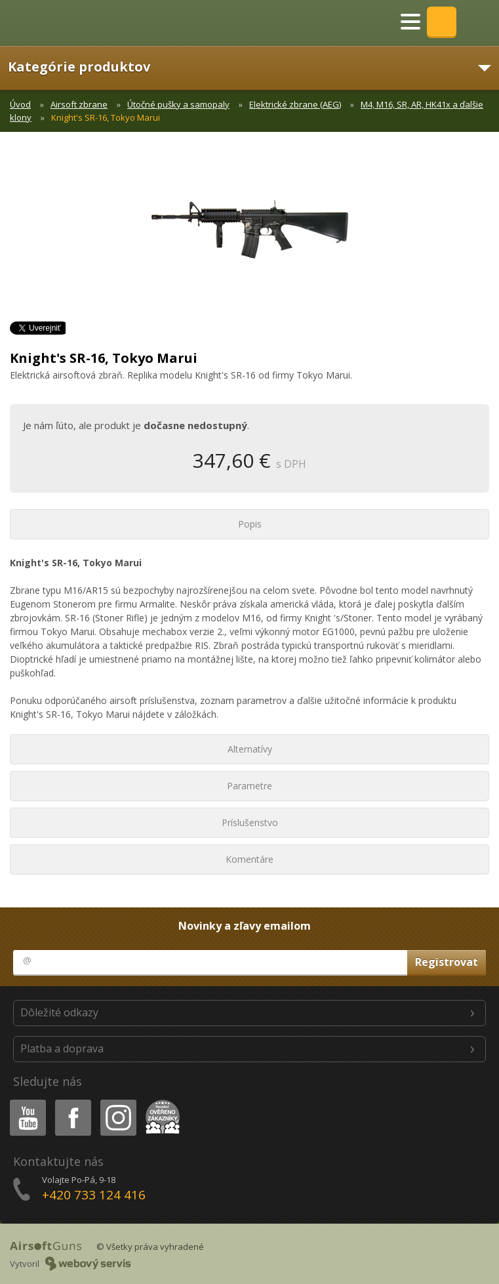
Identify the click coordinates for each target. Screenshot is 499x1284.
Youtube (24, 1102)
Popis (250, 524)
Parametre (249, 785)
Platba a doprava (62, 1048)
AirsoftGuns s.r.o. (56, 23)
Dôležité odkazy (59, 1012)
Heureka (160, 1102)
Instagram (117, 1102)
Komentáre (249, 859)
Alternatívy (250, 749)
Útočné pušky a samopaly (178, 104)
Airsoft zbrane (79, 104)
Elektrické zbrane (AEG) (295, 104)
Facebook (72, 1102)
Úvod (20, 104)
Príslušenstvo (250, 822)
